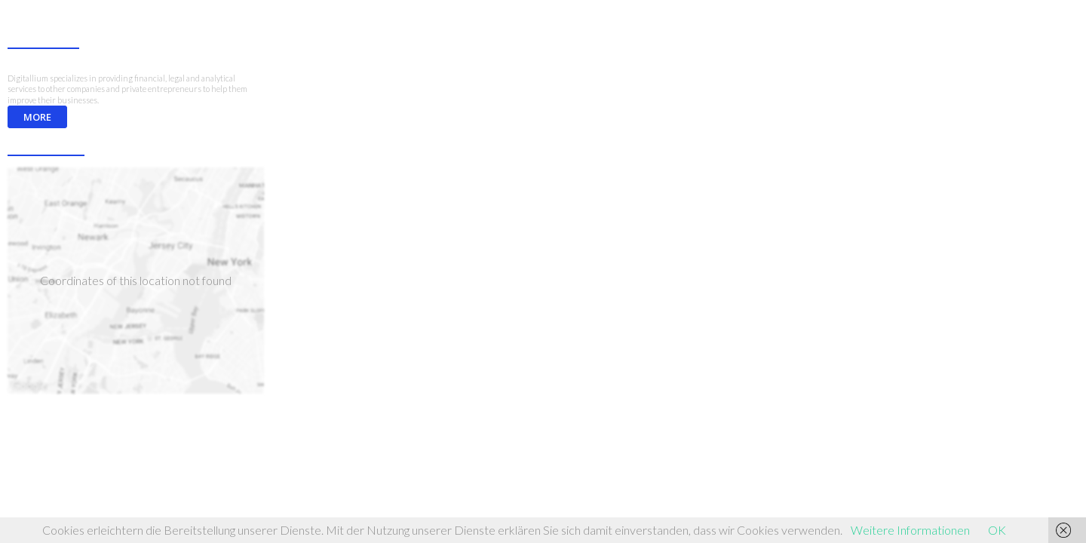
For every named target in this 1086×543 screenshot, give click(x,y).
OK (997, 530)
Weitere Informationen (910, 530)
